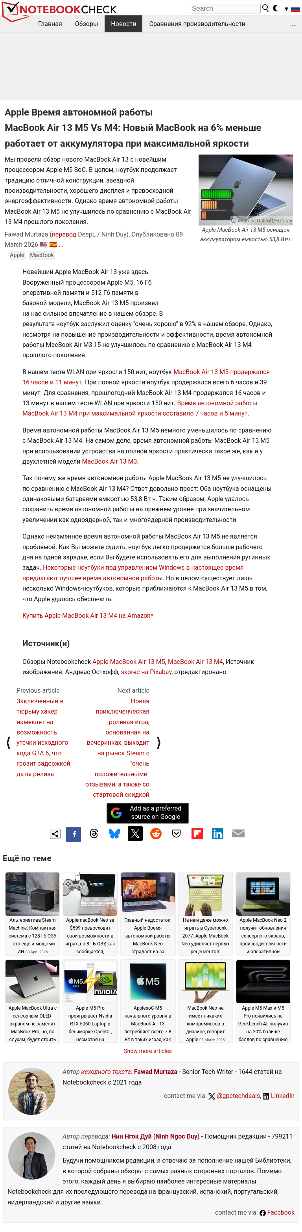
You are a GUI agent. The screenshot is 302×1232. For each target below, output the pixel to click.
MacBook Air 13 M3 (109, 461)
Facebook (277, 1212)
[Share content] (55, 834)
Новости (123, 24)
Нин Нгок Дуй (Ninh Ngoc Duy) (155, 1136)
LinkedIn (279, 1096)
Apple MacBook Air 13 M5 (128, 661)
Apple (17, 255)
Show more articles (148, 1051)
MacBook (42, 255)
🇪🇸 (53, 244)
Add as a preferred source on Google (145, 812)
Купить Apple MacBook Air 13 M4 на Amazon (86, 615)
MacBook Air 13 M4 (195, 661)
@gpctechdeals (234, 1096)
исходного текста (106, 1071)
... (292, 24)
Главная (50, 24)
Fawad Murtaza (155, 1071)
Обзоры (86, 24)
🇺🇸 (44, 244)
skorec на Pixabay (146, 672)
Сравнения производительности (197, 24)
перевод (64, 234)
